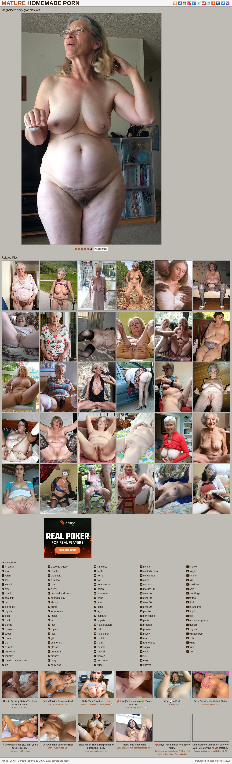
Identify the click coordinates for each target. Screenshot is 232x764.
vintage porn (194, 633)
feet (51, 624)
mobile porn (102, 633)
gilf (51, 638)
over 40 (146, 593)
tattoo (191, 598)
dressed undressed (60, 593)
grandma (54, 651)
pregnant (146, 624)
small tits (192, 584)
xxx (189, 651)
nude (98, 665)
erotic (52, 607)
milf (97, 629)
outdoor (146, 584)
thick (190, 602)
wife (190, 647)
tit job (191, 611)
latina (98, 607)
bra (5, 642)
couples (54, 571)
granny (53, 656)
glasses (53, 647)
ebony (53, 602)
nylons (145, 566)
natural (99, 651)
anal (5, 571)
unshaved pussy (197, 620)
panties (145, 611)
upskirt (191, 624)
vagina (191, 629)
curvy (52, 589)
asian (6, 575)
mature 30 (147, 589)
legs (98, 611)
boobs (6, 633)
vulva (190, 638)
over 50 (146, 598)
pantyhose (147, 615)
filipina (53, 629)
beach (6, 593)
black (6, 620)
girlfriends (55, 642)
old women (148, 575)
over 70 (146, 607)
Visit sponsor (100, 249)
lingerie (99, 620)
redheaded (147, 642)
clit (5, 665)
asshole (7, 584)
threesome (193, 607)
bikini (6, 615)
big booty (8, 607)
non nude (101, 660)
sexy (144, 660)
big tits (7, 611)
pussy (145, 633)
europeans (55, 611)
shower (192, 566)
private (145, 629)
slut (189, 580)
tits (189, 615)
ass (5, 580)
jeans (98, 598)
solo (190, 589)
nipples (99, 656)
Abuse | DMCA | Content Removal (18, 761)
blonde (7, 624)
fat (51, 620)
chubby (7, 656)
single (191, 571)
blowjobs (8, 629)
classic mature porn (14, 660)
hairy (52, 660)
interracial (101, 593)
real (143, 638)
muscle (99, 647)
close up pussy (58, 566)
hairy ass (54, 665)
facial (52, 615)
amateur (8, 566)
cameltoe (8, 651)
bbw (5, 589)
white (190, 642)
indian (99, 589)
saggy (145, 647)
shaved (145, 665)
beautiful (8, 598)
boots (6, 638)
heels (98, 571)
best (5, 602)
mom (98, 642)
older (144, 580)
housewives (102, 584)
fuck (51, 633)
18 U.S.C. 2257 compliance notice (53, 761)
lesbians (100, 615)
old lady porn (149, 571)
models (99, 638)
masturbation (103, 624)
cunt (52, 584)
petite (144, 620)
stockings (193, 593)
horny (98, 575)
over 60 (146, 602)
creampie (54, 575)
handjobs (100, 566)
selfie (144, 651)
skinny (191, 575)
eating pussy (56, 598)
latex (98, 602)
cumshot (54, 580)
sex (143, 656)
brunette (8, 647)
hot (97, 580)
